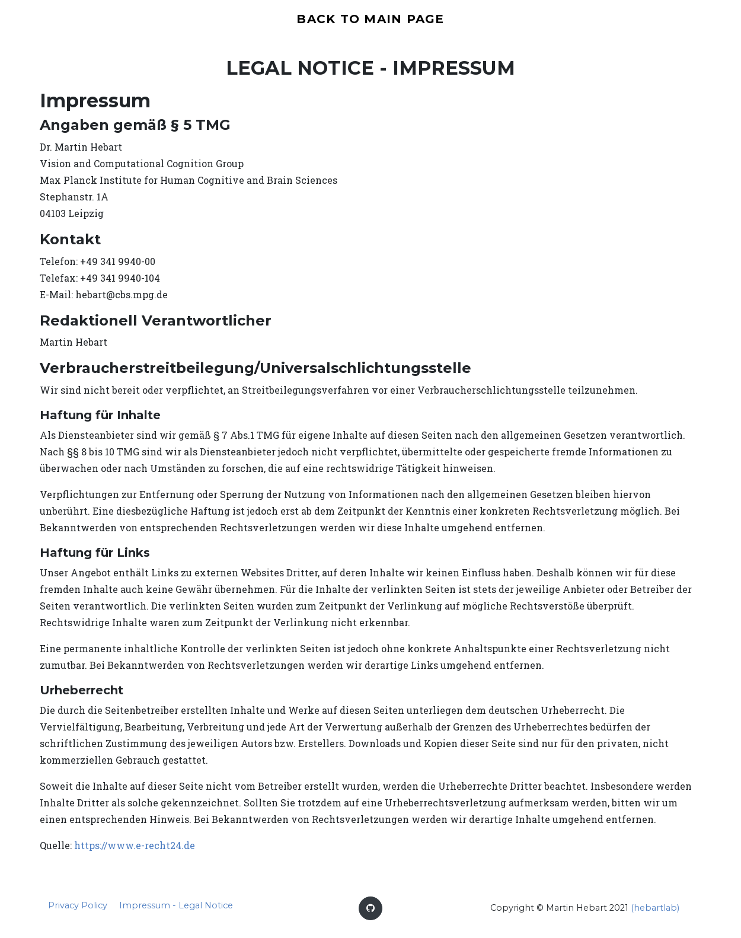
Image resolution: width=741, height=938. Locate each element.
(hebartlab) (655, 911)
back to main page (370, 20)
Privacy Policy (77, 909)
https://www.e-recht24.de (134, 849)
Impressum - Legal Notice (176, 909)
